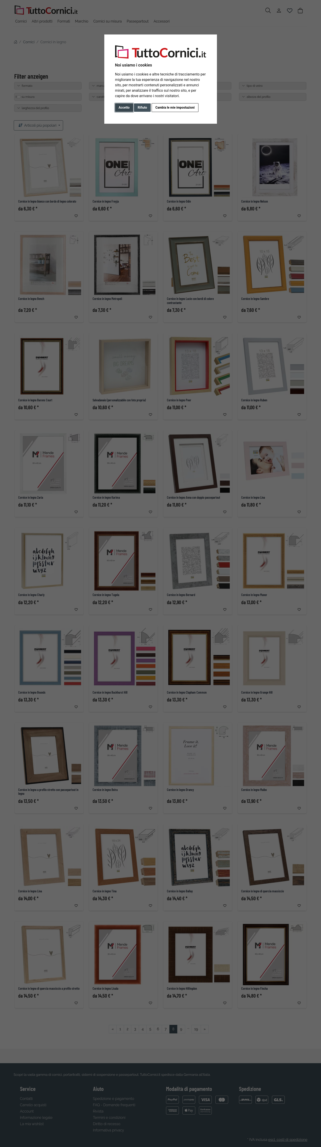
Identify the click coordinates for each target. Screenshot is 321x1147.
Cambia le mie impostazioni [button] (175, 107)
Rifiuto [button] (142, 107)
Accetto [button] (124, 107)
